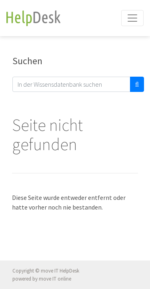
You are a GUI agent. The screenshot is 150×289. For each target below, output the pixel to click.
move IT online (55, 278)
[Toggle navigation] (132, 18)
